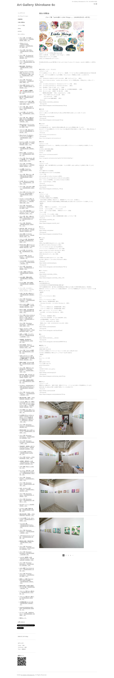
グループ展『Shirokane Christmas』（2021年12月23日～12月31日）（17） (27, 548)
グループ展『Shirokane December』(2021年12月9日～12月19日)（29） (27, 553)
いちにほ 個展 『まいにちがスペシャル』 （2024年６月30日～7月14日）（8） (27, 262)
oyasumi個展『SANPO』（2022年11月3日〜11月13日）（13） (26, 453)
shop (19, 28)
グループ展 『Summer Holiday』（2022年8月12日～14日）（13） (27, 479)
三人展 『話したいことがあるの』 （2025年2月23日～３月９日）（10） (27, 182)
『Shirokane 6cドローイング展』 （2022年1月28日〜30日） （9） (27, 537)
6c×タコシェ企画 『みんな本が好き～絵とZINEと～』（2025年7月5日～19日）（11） (27, 143)
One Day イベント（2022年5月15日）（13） (27, 505)
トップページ (21, 13)
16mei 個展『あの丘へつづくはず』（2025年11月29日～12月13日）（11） (27, 86)
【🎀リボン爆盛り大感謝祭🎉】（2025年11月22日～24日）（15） (27, 92)
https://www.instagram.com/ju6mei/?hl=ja (50, 234)
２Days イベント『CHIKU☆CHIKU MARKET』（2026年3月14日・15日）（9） (26, 45)
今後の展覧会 (21, 22)
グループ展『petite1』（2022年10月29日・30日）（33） (27, 458)
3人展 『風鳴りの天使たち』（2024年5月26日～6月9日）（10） (27, 273)
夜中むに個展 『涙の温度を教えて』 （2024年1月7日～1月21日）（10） (27, 311)
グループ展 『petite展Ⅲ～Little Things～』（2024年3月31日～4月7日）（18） (27, 289)
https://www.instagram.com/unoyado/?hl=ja (51, 120)
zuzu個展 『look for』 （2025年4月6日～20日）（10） (26, 170)
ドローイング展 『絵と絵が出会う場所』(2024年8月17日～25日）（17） (27, 241)
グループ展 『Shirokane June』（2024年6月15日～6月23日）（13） (27, 268)
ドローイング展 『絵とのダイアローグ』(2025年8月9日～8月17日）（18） (27, 131)
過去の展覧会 (21, 34)
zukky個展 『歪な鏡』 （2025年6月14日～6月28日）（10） (27, 149)
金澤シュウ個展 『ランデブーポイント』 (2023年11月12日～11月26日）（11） (27, 335)
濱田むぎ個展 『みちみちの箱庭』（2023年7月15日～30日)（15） (27, 364)
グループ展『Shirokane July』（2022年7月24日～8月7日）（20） (27, 484)
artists (20, 31)
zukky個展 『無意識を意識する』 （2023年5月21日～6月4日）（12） (27, 381)
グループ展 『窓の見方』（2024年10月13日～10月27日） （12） (27, 224)
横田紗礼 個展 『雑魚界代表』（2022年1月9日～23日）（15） (27, 542)
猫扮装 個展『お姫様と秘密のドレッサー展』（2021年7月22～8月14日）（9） (27, 587)
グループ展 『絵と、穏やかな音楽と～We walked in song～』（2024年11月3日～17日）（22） (27, 218)
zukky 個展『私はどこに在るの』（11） (27, 467)
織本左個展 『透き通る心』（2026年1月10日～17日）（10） (26, 67)
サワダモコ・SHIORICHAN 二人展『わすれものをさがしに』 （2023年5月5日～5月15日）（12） (27, 387)
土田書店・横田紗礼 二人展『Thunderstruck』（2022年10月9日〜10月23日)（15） (27, 462)
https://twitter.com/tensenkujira (47, 263)
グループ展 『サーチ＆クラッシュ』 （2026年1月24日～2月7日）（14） (27, 62)
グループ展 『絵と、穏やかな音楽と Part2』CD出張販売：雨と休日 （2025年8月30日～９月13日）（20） (27, 119)
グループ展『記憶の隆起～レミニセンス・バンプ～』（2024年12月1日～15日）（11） (27, 212)
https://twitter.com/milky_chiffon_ (48, 274)
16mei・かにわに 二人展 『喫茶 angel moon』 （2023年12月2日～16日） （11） (27, 330)
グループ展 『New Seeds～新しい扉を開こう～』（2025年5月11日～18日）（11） (27, 159)
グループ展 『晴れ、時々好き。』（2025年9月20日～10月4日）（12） (27, 108)
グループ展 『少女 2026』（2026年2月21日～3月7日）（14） (27, 51)
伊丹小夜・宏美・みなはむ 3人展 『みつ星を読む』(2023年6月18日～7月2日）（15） (27, 376)
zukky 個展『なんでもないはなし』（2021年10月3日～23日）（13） (27, 569)
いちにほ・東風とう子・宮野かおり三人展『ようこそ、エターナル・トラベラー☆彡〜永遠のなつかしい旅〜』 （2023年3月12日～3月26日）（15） (27, 404)
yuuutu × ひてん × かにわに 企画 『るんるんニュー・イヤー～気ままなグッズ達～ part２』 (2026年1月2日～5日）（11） (27, 74)
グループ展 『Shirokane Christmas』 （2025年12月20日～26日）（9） (27, 81)
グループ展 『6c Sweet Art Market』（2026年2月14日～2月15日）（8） (27, 57)
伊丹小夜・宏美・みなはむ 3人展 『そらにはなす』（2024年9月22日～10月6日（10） (27, 230)
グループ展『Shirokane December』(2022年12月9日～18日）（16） (27, 442)
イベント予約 (21, 25)
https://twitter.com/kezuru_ (46, 185)
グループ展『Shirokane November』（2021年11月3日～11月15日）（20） (27, 564)
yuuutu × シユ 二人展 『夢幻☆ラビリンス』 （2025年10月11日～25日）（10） (27, 103)
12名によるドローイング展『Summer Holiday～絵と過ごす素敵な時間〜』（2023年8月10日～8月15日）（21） (27, 357)
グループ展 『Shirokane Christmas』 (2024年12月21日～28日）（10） (27, 207)
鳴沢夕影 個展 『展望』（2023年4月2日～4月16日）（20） (27, 398)
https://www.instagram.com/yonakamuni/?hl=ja (52, 394)
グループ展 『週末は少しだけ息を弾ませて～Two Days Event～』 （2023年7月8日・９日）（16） (27, 369)
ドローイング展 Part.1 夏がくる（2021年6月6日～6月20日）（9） (27, 598)
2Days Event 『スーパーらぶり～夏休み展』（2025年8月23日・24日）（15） (27, 126)
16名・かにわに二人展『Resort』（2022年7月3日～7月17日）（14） (27, 489)
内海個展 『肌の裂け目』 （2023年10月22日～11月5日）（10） (26, 341)
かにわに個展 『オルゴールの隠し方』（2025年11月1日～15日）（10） (27, 97)
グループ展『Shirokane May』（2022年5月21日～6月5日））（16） (27, 500)
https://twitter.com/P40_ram (47, 219)
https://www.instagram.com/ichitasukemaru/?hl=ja (53, 105)
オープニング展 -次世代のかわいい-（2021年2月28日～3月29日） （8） (27, 614)
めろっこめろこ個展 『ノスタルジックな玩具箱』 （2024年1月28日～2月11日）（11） (27, 306)
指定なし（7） (23, 618)
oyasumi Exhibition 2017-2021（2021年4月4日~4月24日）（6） (27, 608)
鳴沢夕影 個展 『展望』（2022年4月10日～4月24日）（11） (27, 514)
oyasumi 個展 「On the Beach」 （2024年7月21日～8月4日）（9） (27, 257)
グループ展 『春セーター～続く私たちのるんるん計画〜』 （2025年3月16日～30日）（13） (27, 176)
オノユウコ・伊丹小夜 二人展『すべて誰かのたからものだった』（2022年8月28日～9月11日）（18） (27, 472)
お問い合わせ (21, 622)
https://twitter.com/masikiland (47, 326)
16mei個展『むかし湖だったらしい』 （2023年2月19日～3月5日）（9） (27, 411)
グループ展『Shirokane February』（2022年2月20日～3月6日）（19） (27, 531)
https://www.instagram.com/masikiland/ (51, 330)
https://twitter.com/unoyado (46, 116)
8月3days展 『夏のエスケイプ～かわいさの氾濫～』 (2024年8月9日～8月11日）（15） (27, 246)
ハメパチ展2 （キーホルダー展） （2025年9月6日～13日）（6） (27, 113)
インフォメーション (23, 16)
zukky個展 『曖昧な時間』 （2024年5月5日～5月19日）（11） (27, 278)
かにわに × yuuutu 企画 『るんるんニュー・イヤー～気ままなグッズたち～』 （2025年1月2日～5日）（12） (27, 200)
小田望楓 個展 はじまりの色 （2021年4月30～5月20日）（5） (26, 603)
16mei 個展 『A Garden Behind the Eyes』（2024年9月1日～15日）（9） (27, 235)
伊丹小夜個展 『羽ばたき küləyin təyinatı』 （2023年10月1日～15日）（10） (27, 346)
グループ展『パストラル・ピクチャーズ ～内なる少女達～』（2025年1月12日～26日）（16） (27, 194)
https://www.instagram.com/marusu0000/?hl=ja (53, 341)
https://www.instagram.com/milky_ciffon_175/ (51, 277)
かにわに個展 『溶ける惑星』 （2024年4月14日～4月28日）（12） (27, 284)
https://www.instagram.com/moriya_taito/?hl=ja (52, 376)
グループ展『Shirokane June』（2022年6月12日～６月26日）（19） (27, 495)
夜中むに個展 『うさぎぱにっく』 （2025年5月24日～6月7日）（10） (27, 154)
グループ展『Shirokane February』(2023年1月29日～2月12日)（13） (27, 426)
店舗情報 (20, 19)
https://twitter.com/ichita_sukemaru (49, 102)
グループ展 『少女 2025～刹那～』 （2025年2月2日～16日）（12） (27, 188)
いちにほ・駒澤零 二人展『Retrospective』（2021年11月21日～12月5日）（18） (27, 559)
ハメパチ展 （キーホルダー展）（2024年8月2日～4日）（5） (27, 251)
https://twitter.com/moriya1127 (47, 372)
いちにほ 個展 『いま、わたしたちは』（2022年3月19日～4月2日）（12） (27, 519)
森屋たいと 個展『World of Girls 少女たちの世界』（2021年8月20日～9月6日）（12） (27, 581)
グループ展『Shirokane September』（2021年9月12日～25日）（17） (27, 575)
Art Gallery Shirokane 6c (36, 4)
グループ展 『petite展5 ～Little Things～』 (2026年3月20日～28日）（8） (27, 39)
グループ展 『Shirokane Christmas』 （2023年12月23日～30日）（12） (27, 324)
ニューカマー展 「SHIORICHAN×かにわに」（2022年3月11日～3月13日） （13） (28, 525)
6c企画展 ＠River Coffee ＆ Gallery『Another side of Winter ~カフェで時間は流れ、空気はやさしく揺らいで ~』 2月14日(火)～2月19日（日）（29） (27, 418)
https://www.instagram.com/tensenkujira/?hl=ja (53, 266)
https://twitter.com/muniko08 (47, 390)
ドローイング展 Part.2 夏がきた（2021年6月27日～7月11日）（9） (27, 592)
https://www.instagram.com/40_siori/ (49, 223)
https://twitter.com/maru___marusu (49, 338)
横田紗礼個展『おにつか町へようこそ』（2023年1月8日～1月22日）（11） (27, 431)
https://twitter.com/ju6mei (46, 230)
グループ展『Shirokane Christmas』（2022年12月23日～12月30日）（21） (27, 437)
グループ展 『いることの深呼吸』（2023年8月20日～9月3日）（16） (27, 352)
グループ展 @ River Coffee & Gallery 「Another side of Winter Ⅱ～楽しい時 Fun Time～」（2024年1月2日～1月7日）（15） (27, 318)
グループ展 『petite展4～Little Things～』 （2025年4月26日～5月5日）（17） (27, 165)
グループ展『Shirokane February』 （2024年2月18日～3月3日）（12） (27, 300)
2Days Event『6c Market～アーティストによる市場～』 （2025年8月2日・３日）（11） (27, 137)
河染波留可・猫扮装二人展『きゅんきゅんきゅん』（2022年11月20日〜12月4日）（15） (27, 447)
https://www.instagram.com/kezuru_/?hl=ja (51, 188)
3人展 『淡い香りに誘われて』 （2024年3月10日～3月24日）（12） (27, 295)
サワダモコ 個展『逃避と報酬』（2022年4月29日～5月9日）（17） (27, 510)
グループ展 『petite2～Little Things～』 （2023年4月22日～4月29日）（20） (27, 393)
